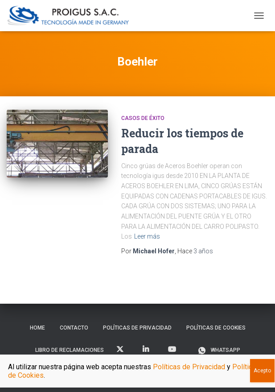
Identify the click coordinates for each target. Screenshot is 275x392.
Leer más (147, 236)
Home (37, 328)
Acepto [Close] (262, 370)
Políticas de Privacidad (137, 328)
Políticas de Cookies (216, 328)
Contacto (74, 328)
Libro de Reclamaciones (69, 350)
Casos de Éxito (142, 118)
